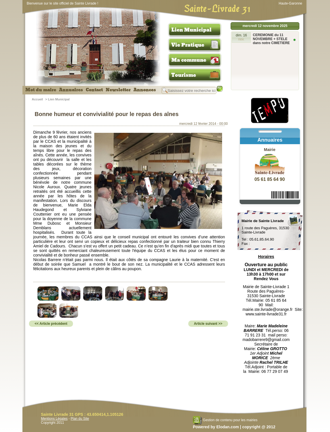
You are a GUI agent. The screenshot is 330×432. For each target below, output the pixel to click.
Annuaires (71, 89)
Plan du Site (80, 419)
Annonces (144, 89)
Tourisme (183, 75)
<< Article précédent (51, 324)
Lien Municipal (191, 30)
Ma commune (188, 60)
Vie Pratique (187, 45)
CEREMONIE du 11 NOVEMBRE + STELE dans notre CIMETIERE (271, 39)
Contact (94, 89)
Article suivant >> (208, 324)
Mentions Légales (54, 419)
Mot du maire (40, 89)
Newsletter (118, 89)
